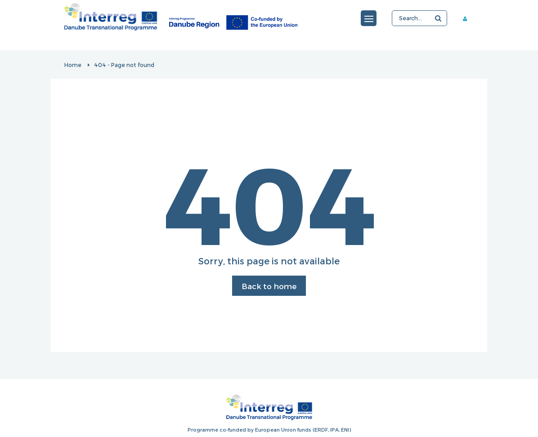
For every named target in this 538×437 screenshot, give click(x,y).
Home (72, 65)
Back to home (269, 285)
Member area (468, 18)
